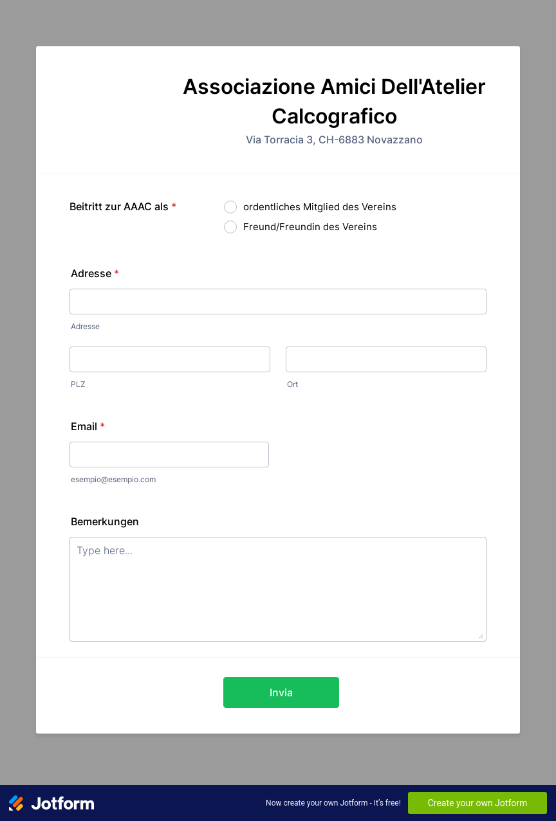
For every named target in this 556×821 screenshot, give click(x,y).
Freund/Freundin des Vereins (310, 227)
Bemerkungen (105, 521)
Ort (292, 384)
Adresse (95, 273)
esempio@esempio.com (113, 479)
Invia (281, 692)
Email (88, 426)
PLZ (78, 384)
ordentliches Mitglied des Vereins (319, 207)
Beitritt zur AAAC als (123, 206)
